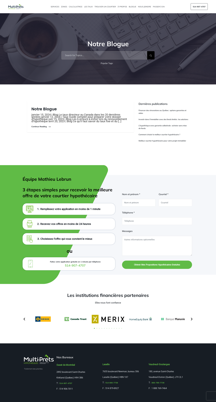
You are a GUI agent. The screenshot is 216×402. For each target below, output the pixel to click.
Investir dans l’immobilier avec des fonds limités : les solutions (163, 119)
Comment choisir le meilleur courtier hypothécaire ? (159, 134)
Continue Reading (41, 126)
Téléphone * (128, 212)
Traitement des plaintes (33, 369)
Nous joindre (145, 7)
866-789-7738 (158, 383)
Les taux (88, 7)
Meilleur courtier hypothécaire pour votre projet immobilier (162, 141)
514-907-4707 (199, 7)
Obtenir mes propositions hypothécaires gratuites (157, 264)
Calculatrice (76, 7)
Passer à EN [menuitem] (159, 7)
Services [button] (55, 7)
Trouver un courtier (105, 7)
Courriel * (163, 194)
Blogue (133, 7)
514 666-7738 (112, 383)
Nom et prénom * (131, 194)
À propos (122, 7)
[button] (24, 319)
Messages (127, 231)
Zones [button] (64, 7)
